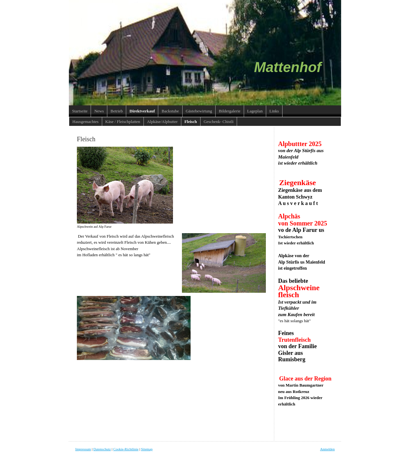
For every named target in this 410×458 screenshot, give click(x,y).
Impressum (83, 449)
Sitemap (146, 449)
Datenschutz (102, 449)
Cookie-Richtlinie (126, 449)
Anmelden (327, 449)
